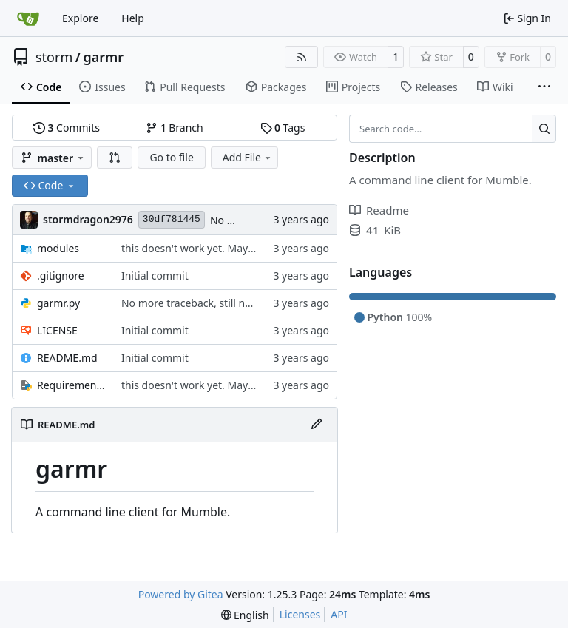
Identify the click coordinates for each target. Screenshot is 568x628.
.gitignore (60, 276)
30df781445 (171, 219)
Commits (66, 128)
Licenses (300, 614)
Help (132, 18)
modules (58, 248)
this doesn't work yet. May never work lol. (221, 248)
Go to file (171, 157)
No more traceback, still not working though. (230, 303)
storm (54, 57)
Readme (379, 210)
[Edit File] (316, 424)
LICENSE (57, 330)
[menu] (245, 615)
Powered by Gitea (180, 594)
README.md (67, 358)
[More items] (544, 87)
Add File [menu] (248, 157)
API (339, 614)
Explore (80, 18)
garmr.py (58, 303)
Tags (282, 128)
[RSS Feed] (302, 57)
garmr (103, 57)
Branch (174, 128)
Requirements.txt (71, 385)
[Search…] (544, 129)
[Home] (28, 18)
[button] (114, 157)
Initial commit (155, 276)
